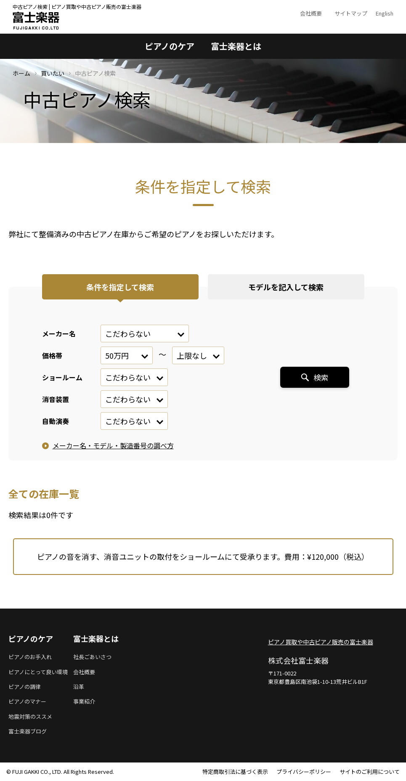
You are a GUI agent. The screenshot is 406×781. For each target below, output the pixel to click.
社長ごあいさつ (92, 657)
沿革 (78, 687)
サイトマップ (350, 13)
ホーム (21, 73)
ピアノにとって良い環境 (38, 672)
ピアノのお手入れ (30, 657)
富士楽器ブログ (27, 731)
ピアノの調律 (24, 687)
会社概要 (311, 13)
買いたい (52, 73)
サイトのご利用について (370, 772)
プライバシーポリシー (303, 772)
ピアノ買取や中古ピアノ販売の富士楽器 (320, 642)
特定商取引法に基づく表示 (235, 772)
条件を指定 (120, 287)
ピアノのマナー (27, 701)
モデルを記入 (286, 287)
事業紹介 (84, 701)
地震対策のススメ (30, 716)
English (384, 13)
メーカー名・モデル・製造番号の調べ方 (113, 445)
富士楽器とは (236, 46)
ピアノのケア (169, 46)
